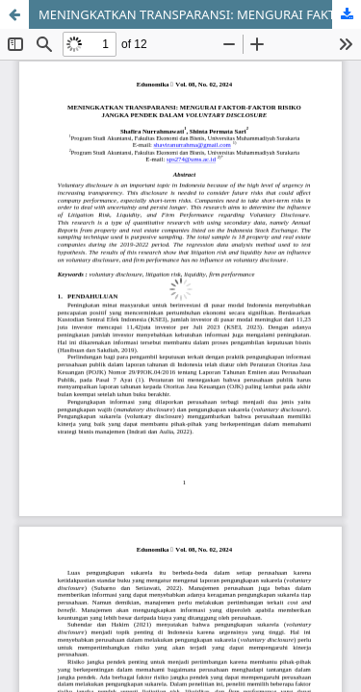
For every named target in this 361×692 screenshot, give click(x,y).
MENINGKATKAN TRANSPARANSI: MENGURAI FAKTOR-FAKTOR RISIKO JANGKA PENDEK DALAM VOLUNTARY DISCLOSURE (200, 14)
